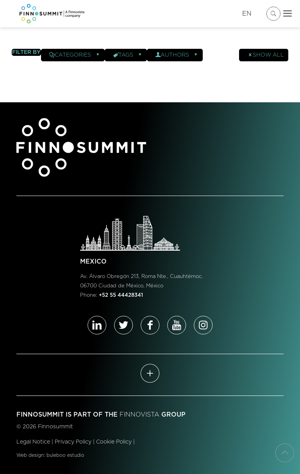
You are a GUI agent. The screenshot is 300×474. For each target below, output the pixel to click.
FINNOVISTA (139, 415)
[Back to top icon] (284, 453)
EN (247, 14)
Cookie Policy (114, 442)
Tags (128, 55)
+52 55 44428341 (121, 295)
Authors (176, 55)
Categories (74, 55)
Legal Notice (33, 442)
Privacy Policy (73, 442)
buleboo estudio (65, 455)
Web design (30, 455)
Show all (265, 55)
